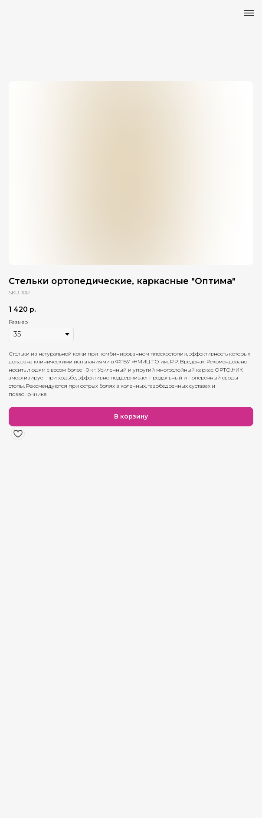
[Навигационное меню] (249, 13)
